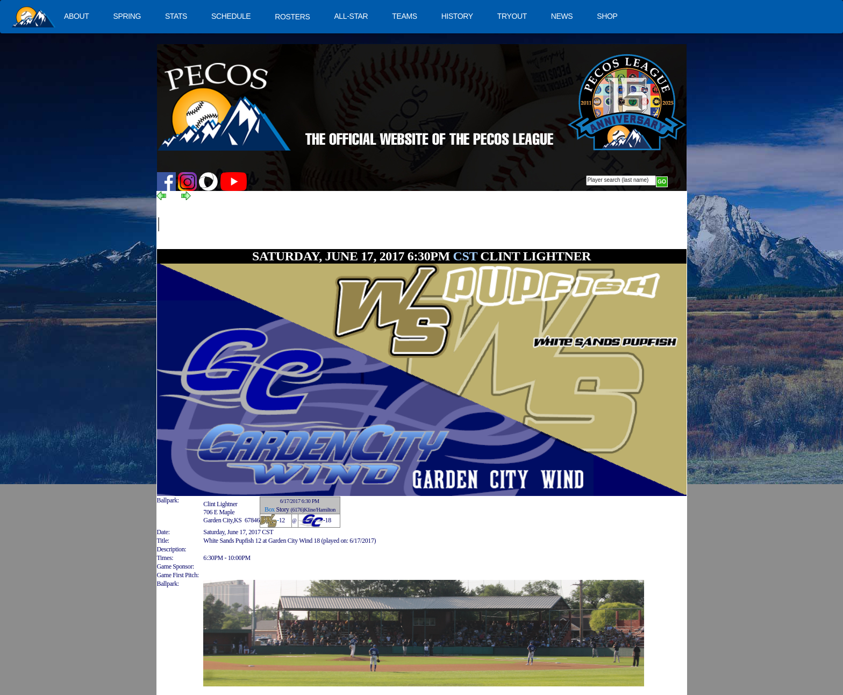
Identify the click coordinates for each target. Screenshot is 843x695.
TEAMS (404, 16)
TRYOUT (512, 16)
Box (270, 509)
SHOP (607, 16)
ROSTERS (292, 16)
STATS (176, 16)
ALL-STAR (351, 16)
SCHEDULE (231, 16)
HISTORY (457, 16)
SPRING (126, 16)
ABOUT (76, 16)
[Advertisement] (354, 224)
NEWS (562, 16)
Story (282, 509)
